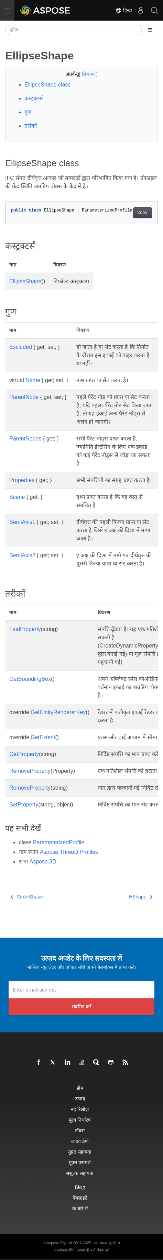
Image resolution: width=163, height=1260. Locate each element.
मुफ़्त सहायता (79, 1151)
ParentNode (24, 397)
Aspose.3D (42, 861)
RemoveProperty (30, 771)
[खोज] (73, 30)
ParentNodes (25, 439)
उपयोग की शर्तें (85, 1250)
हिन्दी (124, 10)
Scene (17, 497)
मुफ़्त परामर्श (80, 1162)
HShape (140, 897)
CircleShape (27, 897)
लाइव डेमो (80, 1141)
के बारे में (80, 1208)
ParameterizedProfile (58, 842)
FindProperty (25, 629)
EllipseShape (25, 281)
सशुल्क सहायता (80, 1173)
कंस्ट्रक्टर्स (33, 98)
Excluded (20, 347)
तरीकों (30, 126)
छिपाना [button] (89, 74)
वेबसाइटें (80, 1197)
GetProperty (24, 754)
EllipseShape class (47, 85)
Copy (143, 212)
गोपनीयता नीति (64, 1250)
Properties (21, 480)
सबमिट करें (81, 1006)
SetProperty (23, 804)
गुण (28, 112)
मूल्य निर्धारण (79, 1119)
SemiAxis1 (22, 522)
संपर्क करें (103, 1250)
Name (32, 380)
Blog (80, 1187)
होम (80, 1088)
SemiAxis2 (22, 555)
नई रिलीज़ (80, 1109)
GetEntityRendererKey (58, 712)
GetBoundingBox (30, 679)
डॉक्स (80, 1130)
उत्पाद (80, 1098)
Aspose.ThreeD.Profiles (69, 852)
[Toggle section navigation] (150, 30)
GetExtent (43, 737)
